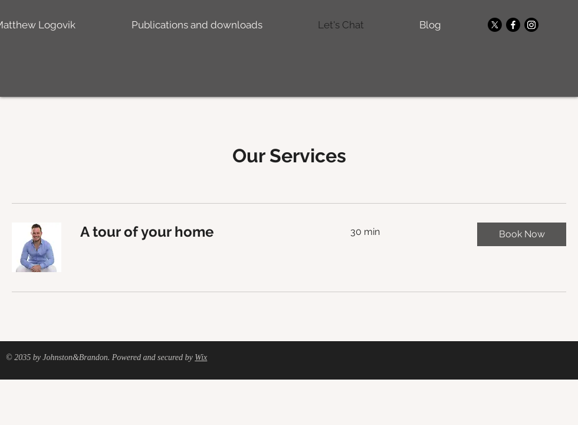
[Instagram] (531, 25)
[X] (495, 25)
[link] (201, 232)
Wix (201, 357)
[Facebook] (513, 25)
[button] (521, 234)
